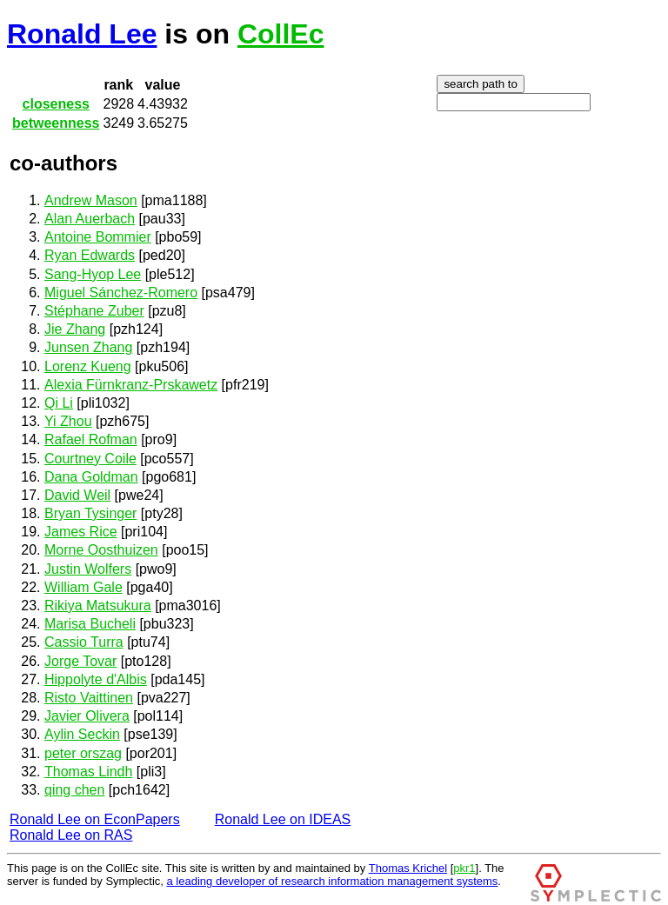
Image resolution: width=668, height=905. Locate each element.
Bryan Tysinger (90, 513)
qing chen (74, 789)
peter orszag (83, 753)
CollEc (280, 34)
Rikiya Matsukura (97, 605)
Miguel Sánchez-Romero (120, 292)
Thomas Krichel (408, 868)
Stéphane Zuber (94, 310)
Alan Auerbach (89, 218)
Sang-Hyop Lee (92, 274)
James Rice (80, 531)
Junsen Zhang (88, 347)
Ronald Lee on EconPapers (95, 819)
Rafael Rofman (90, 439)
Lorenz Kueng (87, 366)
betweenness (55, 123)
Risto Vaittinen (88, 697)
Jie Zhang (74, 329)
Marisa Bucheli (90, 623)
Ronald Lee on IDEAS (283, 819)
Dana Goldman (91, 476)
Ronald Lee (82, 34)
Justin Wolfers (87, 569)
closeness (56, 103)
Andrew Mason (90, 200)
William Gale (83, 587)
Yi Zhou (68, 421)
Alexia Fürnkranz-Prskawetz (130, 384)
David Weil (77, 495)
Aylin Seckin (82, 734)
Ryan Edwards (89, 255)
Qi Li (58, 403)
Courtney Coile (90, 458)
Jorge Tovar (80, 661)
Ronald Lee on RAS (71, 835)
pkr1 (464, 868)
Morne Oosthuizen (101, 549)
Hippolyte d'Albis (95, 679)
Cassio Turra (84, 642)
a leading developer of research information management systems (332, 881)
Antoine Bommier (97, 237)
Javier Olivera (87, 716)
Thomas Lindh (88, 771)
